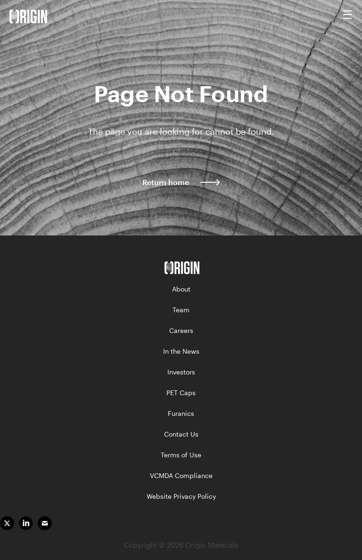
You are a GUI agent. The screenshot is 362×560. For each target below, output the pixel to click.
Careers (181, 330)
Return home (181, 182)
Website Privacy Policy (181, 496)
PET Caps (181, 393)
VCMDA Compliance (181, 475)
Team (181, 310)
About (181, 289)
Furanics (181, 413)
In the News (181, 351)
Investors (181, 372)
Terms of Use (181, 455)
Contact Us (181, 434)
